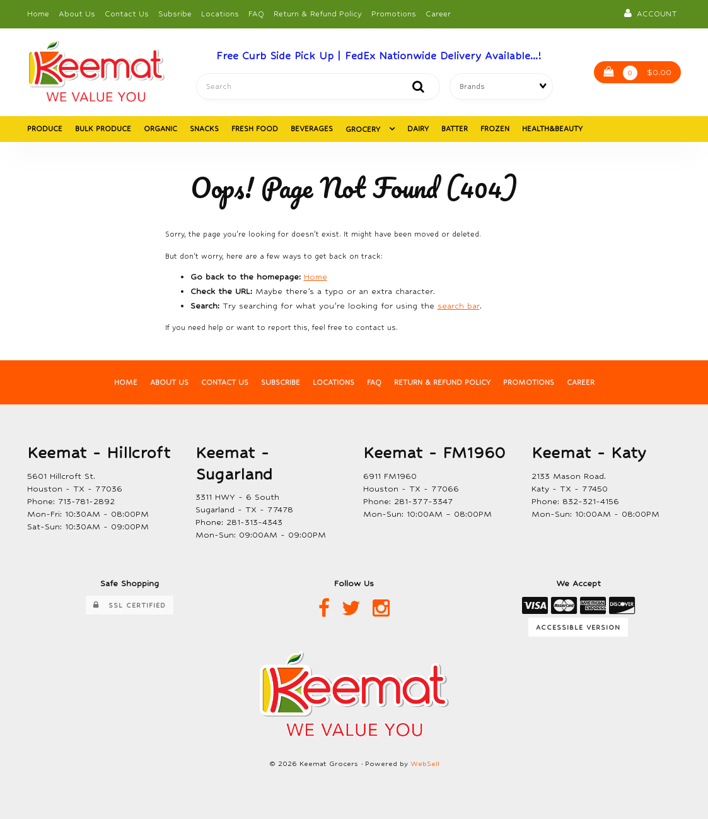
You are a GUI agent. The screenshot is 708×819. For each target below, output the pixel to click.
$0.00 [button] (637, 73)
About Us (77, 13)
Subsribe (175, 13)
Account (650, 13)
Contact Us (127, 13)
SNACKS (204, 129)
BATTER (454, 129)
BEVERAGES (312, 129)
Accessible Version (578, 627)
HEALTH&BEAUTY (552, 129)
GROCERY (364, 130)
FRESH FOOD (254, 129)
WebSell (424, 764)
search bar (459, 306)
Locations (220, 13)
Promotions (393, 13)
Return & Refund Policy (318, 13)
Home (38, 13)
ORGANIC (160, 129)
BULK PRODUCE (103, 129)
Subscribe (280, 383)
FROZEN (494, 129)
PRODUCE (44, 129)
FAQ (256, 13)
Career (438, 13)
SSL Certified (129, 606)
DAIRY (418, 129)
